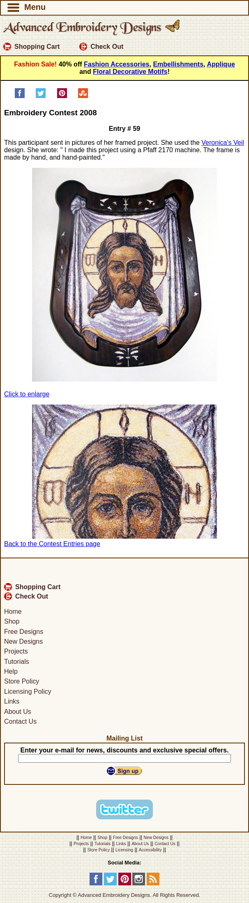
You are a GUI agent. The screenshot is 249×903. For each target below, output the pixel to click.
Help (11, 671)
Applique (221, 64)
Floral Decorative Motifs (130, 71)
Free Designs (23, 631)
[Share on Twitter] (41, 96)
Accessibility (150, 850)
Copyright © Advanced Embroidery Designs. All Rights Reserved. (125, 895)
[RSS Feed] (153, 883)
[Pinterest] (124, 883)
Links (11, 701)
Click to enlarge (26, 394)
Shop (11, 621)
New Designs (23, 641)
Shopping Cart (31, 46)
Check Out (101, 46)
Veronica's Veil (222, 142)
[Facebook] (96, 883)
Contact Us (20, 721)
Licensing (124, 850)
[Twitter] (110, 883)
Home (13, 611)
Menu (26, 7)
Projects (16, 651)
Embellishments (178, 64)
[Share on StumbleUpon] (83, 96)
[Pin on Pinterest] (62, 96)
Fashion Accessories (116, 64)
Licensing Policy (27, 691)
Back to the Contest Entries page (52, 543)
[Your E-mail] (124, 758)
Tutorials (16, 661)
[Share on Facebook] (20, 96)
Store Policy (21, 681)
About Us (17, 711)
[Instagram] (138, 883)
